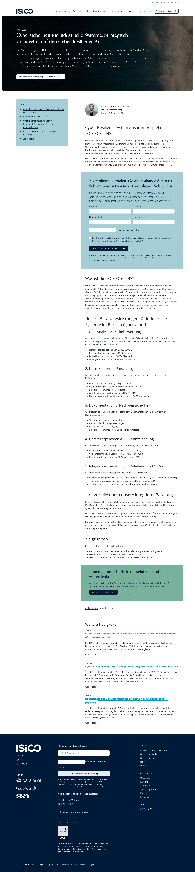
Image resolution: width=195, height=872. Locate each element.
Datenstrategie (116, 11)
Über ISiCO (145, 778)
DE (142, 809)
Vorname (94, 206)
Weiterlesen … (92, 654)
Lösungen (131, 11)
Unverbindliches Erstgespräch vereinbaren (39, 76)
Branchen (144, 797)
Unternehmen (145, 11)
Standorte (145, 785)
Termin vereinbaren (165, 11)
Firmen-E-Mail (96, 217)
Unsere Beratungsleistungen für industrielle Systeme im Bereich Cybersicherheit (38, 123)
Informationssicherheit (81, 11)
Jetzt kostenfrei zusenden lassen (107, 248)
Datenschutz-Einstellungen (82, 864)
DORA (143, 765)
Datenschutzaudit (148, 754)
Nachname (138, 206)
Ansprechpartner (148, 789)
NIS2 (142, 762)
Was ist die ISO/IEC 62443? (35, 116)
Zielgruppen (29, 138)
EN (150, 809)
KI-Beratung (100, 11)
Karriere (165, 2)
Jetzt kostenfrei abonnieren (82, 773)
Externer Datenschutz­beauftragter (156, 750)
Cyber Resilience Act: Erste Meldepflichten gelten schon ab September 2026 (132, 666)
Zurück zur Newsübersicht (100, 608)
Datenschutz (61, 11)
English (175, 2)
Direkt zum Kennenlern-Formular (74, 812)
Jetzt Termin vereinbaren (102, 592)
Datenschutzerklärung (107, 260)
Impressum (44, 864)
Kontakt (155, 2)
